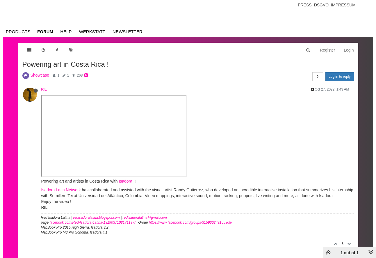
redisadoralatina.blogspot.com (96, 217)
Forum (45, 31)
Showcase (40, 75)
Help (66, 31)
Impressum (343, 5)
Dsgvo (321, 5)
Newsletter (127, 31)
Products (18, 31)
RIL (44, 89)
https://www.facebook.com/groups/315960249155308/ (190, 222)
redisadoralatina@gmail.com (145, 217)
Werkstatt (92, 31)
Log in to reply (339, 77)
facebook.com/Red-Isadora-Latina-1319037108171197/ (93, 222)
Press (304, 5)
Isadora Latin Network (61, 190)
